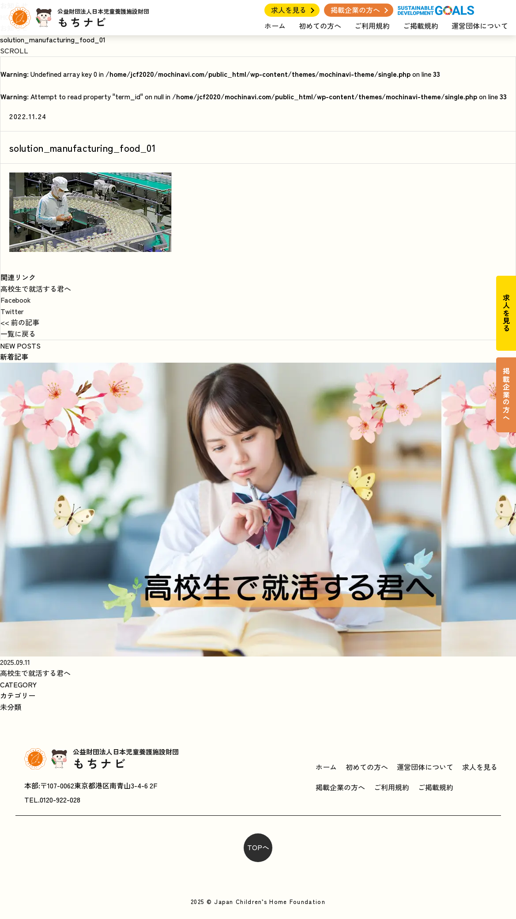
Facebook (15, 299)
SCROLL (14, 50)
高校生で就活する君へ (35, 288)
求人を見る (288, 9)
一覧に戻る (18, 333)
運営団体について (480, 25)
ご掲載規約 (420, 25)
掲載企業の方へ (355, 9)
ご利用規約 (372, 25)
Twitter (12, 311)
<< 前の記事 (19, 322)
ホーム (275, 25)
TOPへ (258, 847)
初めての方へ (320, 25)
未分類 (10, 706)
